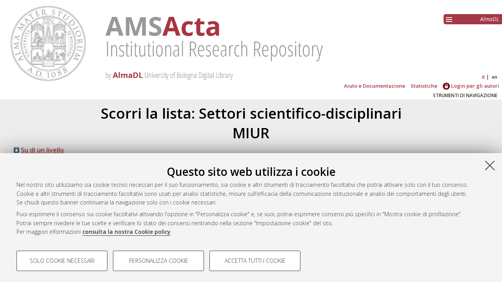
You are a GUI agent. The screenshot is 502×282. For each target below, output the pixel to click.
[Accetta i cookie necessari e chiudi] (490, 165)
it (483, 77)
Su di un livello (42, 150)
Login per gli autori (471, 85)
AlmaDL (489, 19)
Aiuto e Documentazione (374, 85)
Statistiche (424, 85)
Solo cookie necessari (62, 260)
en (494, 77)
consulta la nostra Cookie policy (126, 231)
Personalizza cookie (158, 260)
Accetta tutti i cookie (255, 260)
